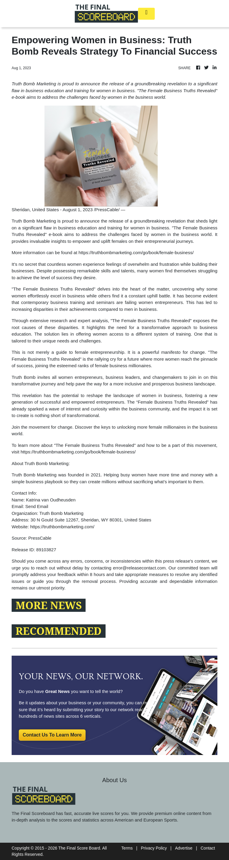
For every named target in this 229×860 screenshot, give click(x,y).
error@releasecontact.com (139, 567)
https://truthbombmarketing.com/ (62, 526)
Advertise (183, 848)
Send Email (36, 506)
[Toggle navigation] (146, 14)
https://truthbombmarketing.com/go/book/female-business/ (136, 252)
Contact (208, 848)
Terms (127, 848)
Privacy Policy (154, 848)
